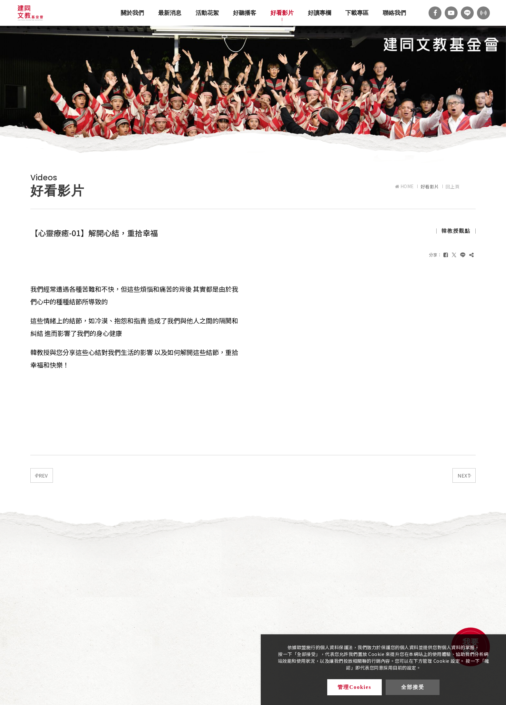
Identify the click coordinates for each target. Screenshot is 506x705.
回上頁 (453, 186)
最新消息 (169, 13)
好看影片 (282, 13)
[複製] (471, 254)
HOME (404, 186)
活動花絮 (207, 13)
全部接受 (413, 687)
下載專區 (357, 13)
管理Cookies (354, 687)
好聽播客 (244, 13)
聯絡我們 (394, 13)
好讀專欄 (319, 13)
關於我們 (132, 13)
